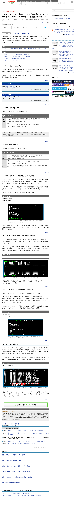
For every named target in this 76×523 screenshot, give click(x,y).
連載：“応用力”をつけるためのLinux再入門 (13, 455)
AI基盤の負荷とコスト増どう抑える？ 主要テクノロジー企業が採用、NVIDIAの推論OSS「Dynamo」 (64, 31)
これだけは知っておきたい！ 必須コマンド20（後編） (16, 471)
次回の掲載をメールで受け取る (9, 425)
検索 (73, 11)
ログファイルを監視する (11, 60)
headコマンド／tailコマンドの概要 (10, 48)
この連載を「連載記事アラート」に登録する (26, 404)
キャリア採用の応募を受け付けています (61, 18)
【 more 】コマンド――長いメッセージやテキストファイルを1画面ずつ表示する (26, 441)
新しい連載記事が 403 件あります (11, 428)
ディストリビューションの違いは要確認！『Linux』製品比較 (16, 493)
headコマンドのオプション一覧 (29, 48)
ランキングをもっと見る (69, 34)
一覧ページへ (71, 72)
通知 (18, 27)
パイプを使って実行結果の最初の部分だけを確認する (17, 56)
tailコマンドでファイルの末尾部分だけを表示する (17, 58)
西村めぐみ (44, 22)
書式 (20, 48)
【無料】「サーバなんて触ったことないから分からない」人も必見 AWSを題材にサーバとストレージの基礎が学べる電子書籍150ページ (62, 45)
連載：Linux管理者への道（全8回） (11, 482)
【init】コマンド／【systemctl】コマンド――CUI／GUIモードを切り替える (25, 430)
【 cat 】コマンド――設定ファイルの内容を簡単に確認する (22, 443)
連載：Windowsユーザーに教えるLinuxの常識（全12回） (17, 477)
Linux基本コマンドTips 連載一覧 (10, 424)
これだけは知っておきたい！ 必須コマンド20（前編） (16, 466)
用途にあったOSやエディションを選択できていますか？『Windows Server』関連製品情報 (22, 495)
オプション (9, 86)
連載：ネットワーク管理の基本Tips (11, 460)
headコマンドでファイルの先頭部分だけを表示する (17, 54)
